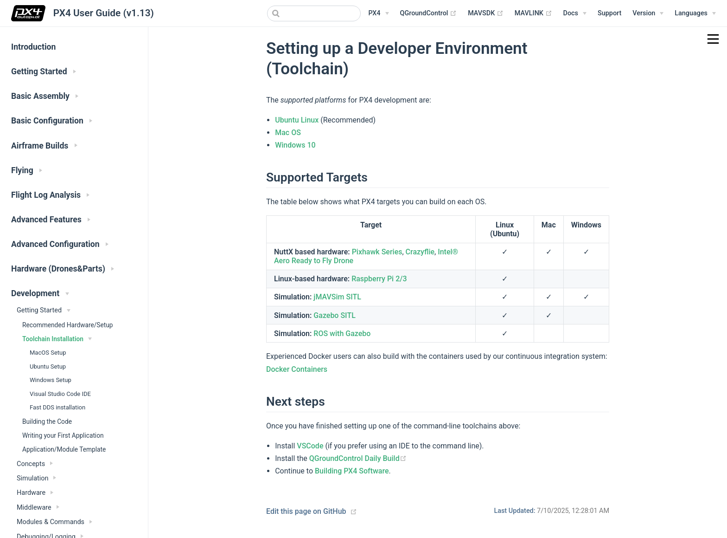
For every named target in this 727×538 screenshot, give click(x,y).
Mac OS (288, 132)
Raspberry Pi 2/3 (379, 278)
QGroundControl (428, 13)
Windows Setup (50, 379)
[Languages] (695, 13)
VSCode (310, 445)
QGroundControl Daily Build (358, 458)
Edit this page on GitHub (306, 511)
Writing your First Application (63, 435)
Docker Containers (296, 369)
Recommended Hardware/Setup (67, 325)
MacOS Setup (48, 352)
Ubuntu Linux (297, 120)
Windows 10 (295, 145)
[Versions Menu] (647, 13)
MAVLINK (533, 13)
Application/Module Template (64, 449)
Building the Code (47, 421)
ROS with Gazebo (341, 333)
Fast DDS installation (57, 407)
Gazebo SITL (334, 315)
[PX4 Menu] (378, 13)
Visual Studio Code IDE (60, 393)
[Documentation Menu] (575, 13)
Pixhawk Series (377, 251)
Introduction (33, 47)
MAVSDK (486, 13)
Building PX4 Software (352, 471)
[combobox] (314, 13)
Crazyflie (420, 251)
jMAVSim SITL (337, 296)
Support (609, 13)
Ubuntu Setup (48, 366)
